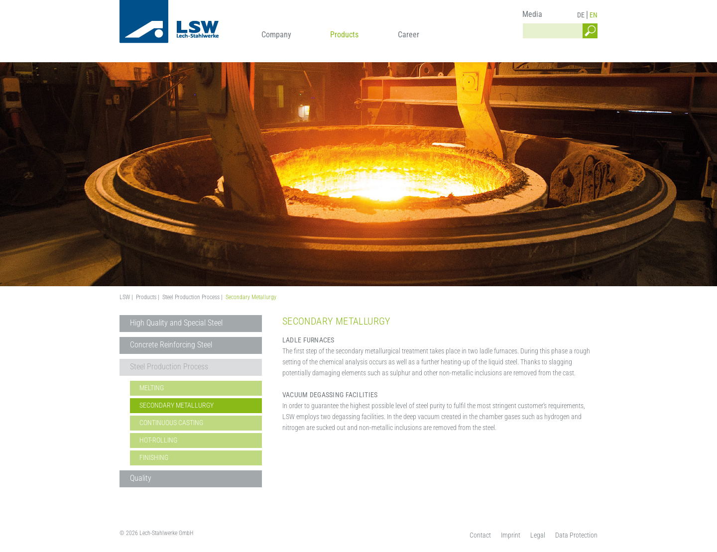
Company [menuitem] (276, 34)
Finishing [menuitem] (153, 457)
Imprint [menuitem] (510, 535)
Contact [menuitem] (480, 535)
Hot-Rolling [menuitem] (158, 440)
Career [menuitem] (408, 34)
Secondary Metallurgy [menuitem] (176, 405)
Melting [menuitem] (151, 388)
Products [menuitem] (344, 34)
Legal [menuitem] (537, 535)
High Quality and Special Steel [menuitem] (176, 323)
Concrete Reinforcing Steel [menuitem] (171, 344)
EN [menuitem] (594, 15)
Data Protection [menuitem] (576, 535)
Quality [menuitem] (140, 478)
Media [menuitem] (532, 14)
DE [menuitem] (581, 15)
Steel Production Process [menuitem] (169, 366)
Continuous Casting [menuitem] (171, 423)
